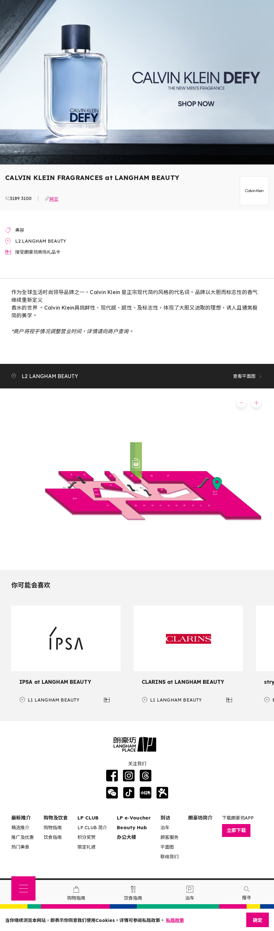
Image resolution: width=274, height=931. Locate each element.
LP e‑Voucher (134, 818)
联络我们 (169, 857)
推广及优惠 (22, 837)
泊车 (164, 827)
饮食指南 (53, 837)
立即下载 (236, 830)
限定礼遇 (86, 847)
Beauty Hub (132, 827)
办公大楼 (126, 837)
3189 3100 (21, 198)
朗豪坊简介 (200, 818)
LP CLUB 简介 (92, 827)
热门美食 (20, 847)
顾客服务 (169, 837)
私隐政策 (175, 920)
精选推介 (20, 827)
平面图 (167, 847)
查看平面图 (248, 376)
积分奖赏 (86, 837)
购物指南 (53, 827)
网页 (53, 198)
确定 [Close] (257, 920)
